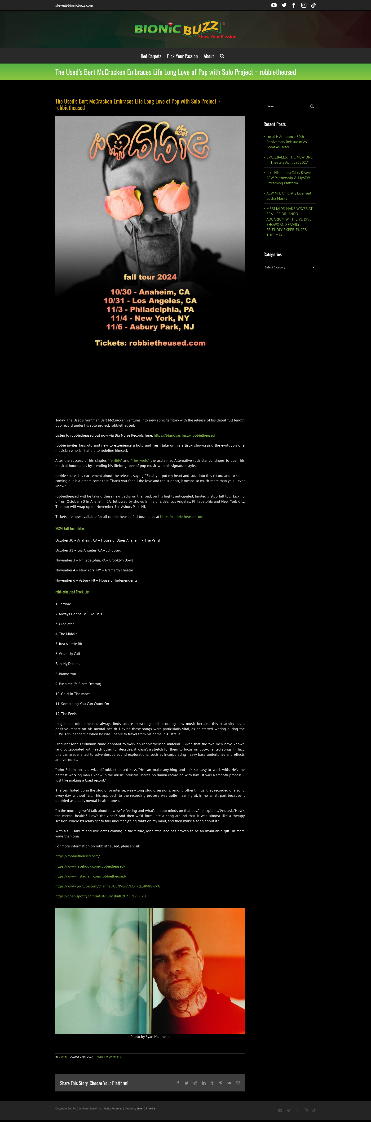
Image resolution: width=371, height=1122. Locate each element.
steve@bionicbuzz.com (74, 5)
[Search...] (286, 106)
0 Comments (114, 1056)
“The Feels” (140, 460)
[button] (222, 55)
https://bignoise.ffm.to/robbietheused (184, 435)
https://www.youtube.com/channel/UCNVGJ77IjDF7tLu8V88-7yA (107, 886)
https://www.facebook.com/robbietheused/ (90, 866)
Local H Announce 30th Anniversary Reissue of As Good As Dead (286, 141)
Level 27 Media (146, 1108)
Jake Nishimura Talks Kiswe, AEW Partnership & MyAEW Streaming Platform (288, 177)
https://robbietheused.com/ (77, 856)
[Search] (312, 106)
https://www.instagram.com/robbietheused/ (90, 876)
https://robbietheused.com (181, 516)
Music (100, 1056)
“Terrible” (115, 460)
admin (63, 1056)
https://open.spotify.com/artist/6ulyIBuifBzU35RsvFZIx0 (100, 896)
